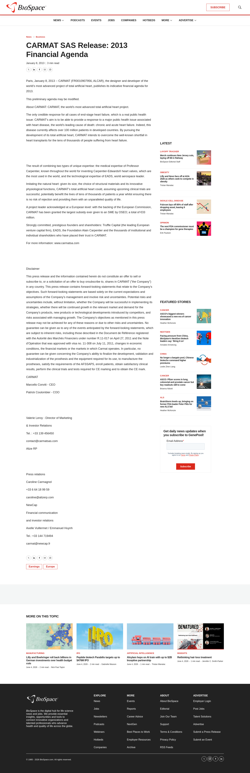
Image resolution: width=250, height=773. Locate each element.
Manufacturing (35, 653)
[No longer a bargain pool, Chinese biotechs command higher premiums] (204, 360)
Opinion (164, 222)
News (57, 20)
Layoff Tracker (169, 151)
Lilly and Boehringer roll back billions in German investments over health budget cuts (49, 660)
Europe (50, 566)
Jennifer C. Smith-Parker (212, 661)
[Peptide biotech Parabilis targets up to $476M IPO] (100, 636)
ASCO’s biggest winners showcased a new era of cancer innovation (175, 317)
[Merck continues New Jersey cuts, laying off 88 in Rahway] (204, 157)
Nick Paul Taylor (58, 667)
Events (96, 20)
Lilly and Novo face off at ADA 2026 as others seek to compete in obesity (177, 179)
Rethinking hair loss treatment (194, 657)
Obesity (164, 172)
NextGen (165, 332)
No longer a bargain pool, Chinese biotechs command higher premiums (177, 360)
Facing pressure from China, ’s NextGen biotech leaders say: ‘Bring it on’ (174, 338)
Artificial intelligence (140, 653)
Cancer (164, 310)
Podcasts (78, 20)
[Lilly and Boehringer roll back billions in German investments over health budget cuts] (49, 636)
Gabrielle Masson (108, 664)
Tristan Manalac (167, 185)
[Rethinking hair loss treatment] (200, 636)
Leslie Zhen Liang (167, 367)
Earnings (34, 566)
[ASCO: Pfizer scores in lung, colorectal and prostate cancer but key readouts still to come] (204, 381)
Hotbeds (149, 20)
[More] (63, 20)
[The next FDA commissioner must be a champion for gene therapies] (204, 228)
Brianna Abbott (166, 389)
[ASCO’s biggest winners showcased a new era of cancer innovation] (204, 316)
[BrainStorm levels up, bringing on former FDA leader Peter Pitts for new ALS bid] (204, 403)
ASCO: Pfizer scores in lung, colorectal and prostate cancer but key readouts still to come (177, 382)
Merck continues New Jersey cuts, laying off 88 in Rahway (177, 156)
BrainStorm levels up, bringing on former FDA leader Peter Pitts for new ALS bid (176, 404)
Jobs (111, 20)
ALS (162, 397)
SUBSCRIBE (217, 7)
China (163, 354)
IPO (78, 653)
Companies (128, 20)
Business (40, 37)
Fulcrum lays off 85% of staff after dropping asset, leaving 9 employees (176, 207)
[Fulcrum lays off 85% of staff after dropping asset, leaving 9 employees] (204, 206)
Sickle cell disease (171, 200)
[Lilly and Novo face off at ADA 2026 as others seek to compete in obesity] (204, 178)
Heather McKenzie (168, 323)
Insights (182, 653)
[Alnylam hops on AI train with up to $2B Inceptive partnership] (150, 636)
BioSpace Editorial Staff (170, 162)
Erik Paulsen (165, 233)
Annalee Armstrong (168, 345)
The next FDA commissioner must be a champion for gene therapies (177, 227)
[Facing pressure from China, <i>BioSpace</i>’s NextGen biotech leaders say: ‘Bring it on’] (204, 338)
